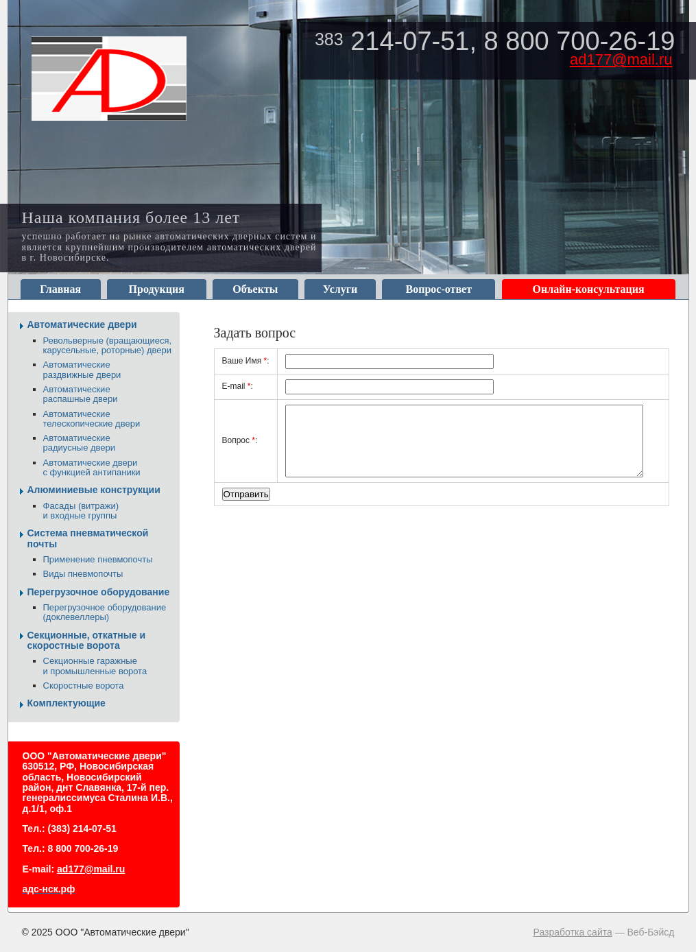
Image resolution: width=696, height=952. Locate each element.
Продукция (156, 289)
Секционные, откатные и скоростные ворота (86, 640)
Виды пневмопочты (83, 574)
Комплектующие (66, 703)
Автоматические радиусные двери (79, 443)
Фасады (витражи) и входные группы (81, 511)
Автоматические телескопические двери (92, 419)
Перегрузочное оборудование (98, 591)
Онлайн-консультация (589, 289)
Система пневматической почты (88, 538)
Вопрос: (240, 440)
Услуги (340, 289)
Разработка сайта (572, 932)
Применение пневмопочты (98, 559)
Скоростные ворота (83, 685)
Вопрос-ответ (439, 289)
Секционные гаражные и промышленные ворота (95, 666)
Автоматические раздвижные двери (82, 369)
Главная (60, 289)
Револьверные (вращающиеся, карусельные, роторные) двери (107, 345)
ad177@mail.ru (621, 59)
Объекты (255, 289)
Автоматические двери (82, 324)
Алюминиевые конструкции (93, 489)
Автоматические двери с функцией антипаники (92, 467)
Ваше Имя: (245, 361)
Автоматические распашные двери (80, 394)
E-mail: (237, 386)
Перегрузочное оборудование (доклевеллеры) (105, 612)
